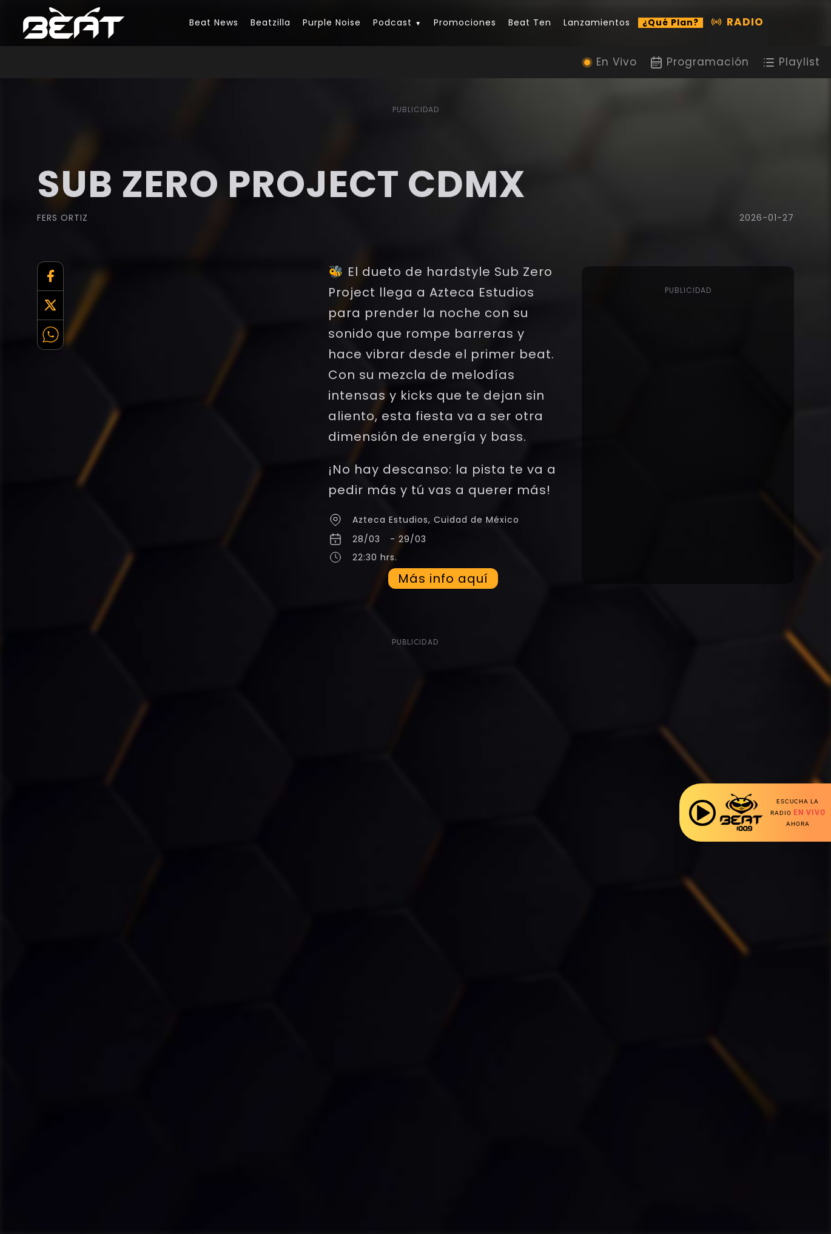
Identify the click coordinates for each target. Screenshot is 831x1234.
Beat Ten (529, 23)
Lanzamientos (597, 23)
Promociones (465, 23)
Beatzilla (271, 23)
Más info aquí (445, 599)
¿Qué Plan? (670, 23)
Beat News (213, 23)
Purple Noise (332, 23)
